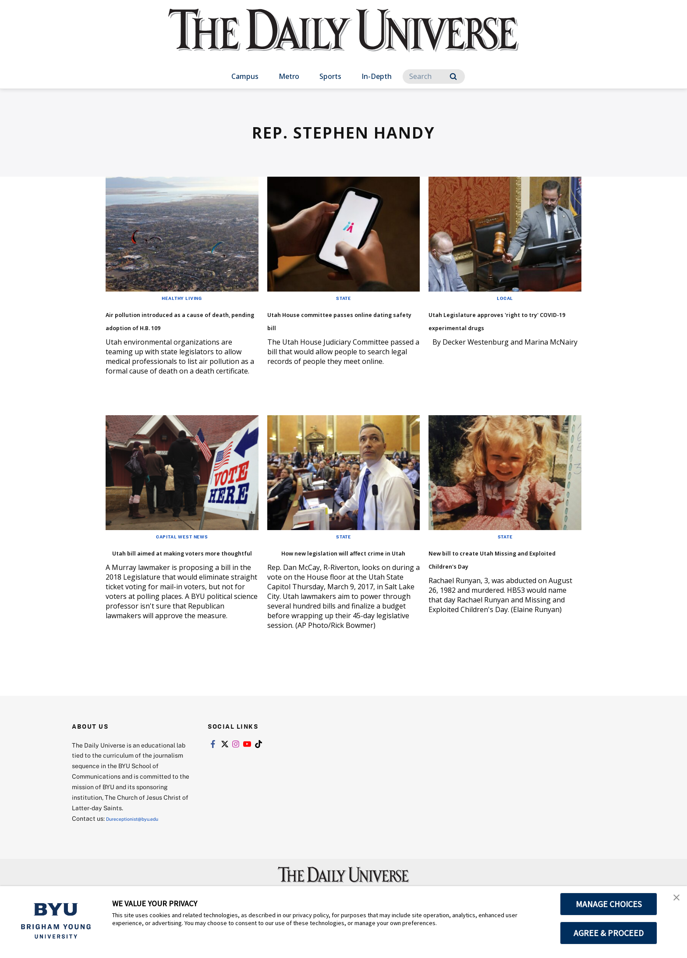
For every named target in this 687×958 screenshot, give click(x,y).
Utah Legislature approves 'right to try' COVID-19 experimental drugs (497, 326)
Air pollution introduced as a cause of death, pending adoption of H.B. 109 (179, 326)
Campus (245, 76)
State (343, 298)
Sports (330, 76)
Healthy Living (182, 298)
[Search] (433, 76)
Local (505, 298)
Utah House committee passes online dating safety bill (338, 326)
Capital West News (181, 549)
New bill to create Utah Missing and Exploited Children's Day (488, 577)
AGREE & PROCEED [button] (609, 933)
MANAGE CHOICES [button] (609, 904)
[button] (672, 902)
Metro (289, 76)
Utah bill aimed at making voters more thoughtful (173, 571)
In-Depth (376, 76)
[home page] (343, 39)
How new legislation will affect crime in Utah (329, 571)
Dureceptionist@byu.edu (141, 844)
